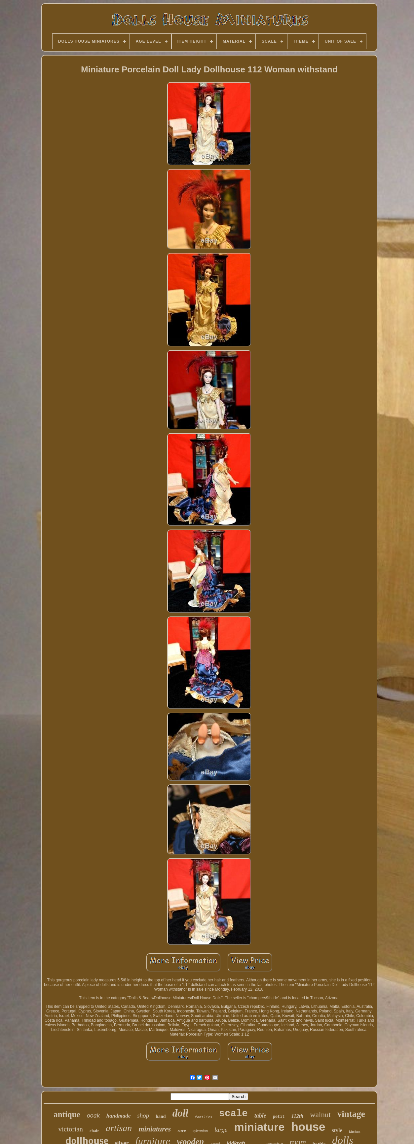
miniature (259, 1127)
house (308, 1126)
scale (233, 1113)
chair (94, 1130)
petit (279, 1117)
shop (143, 1115)
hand (161, 1116)
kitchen (354, 1131)
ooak (93, 1115)
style (337, 1130)
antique (67, 1114)
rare (181, 1130)
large (220, 1129)
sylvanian (200, 1130)
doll (180, 1113)
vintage (351, 1114)
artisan (119, 1128)
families (203, 1117)
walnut (320, 1115)
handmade (118, 1116)
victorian (70, 1129)
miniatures (154, 1129)
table (260, 1115)
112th (297, 1116)
